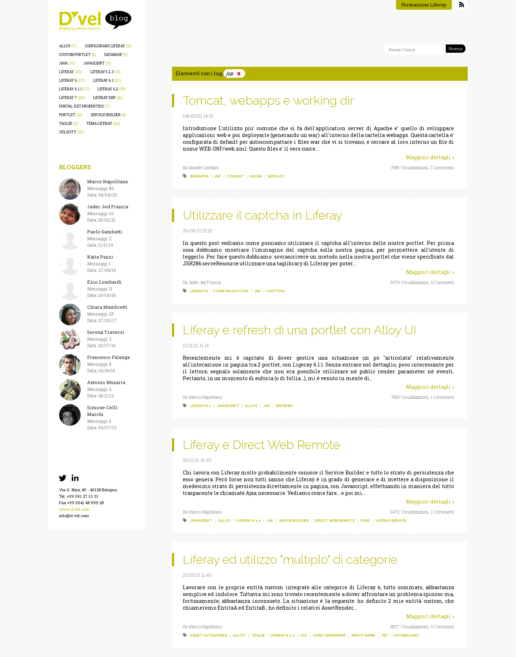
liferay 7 (72, 97)
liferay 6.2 (111, 89)
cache (255, 176)
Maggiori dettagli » (430, 157)
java (67, 63)
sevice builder (294, 521)
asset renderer (329, 635)
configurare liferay (108, 46)
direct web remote (335, 521)
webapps (199, 176)
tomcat (235, 176)
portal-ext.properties (84, 106)
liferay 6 (72, 80)
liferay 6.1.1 (74, 89)
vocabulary (406, 635)
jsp (217, 176)
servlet (276, 176)
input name (363, 635)
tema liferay (103, 123)
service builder (108, 115)
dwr (365, 521)
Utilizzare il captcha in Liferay (262, 215)
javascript (97, 63)
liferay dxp (108, 97)
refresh (284, 406)
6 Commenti (442, 282)
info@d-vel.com (74, 515)
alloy (68, 46)
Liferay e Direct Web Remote (261, 445)
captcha (276, 291)
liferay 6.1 (107, 80)
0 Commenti (442, 626)
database (116, 54)
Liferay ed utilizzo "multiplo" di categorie (290, 559)
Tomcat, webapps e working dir (268, 100)
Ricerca (455, 49)
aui (304, 635)
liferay (70, 72)
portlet (70, 115)
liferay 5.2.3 (105, 72)
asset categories (208, 635)
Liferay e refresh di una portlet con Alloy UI (299, 330)
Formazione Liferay (423, 4)
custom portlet (77, 54)
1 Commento (442, 167)
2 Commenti (442, 512)
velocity (71, 132)
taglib (68, 123)
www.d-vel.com (74, 509)
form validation (231, 291)
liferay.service (391, 521)
